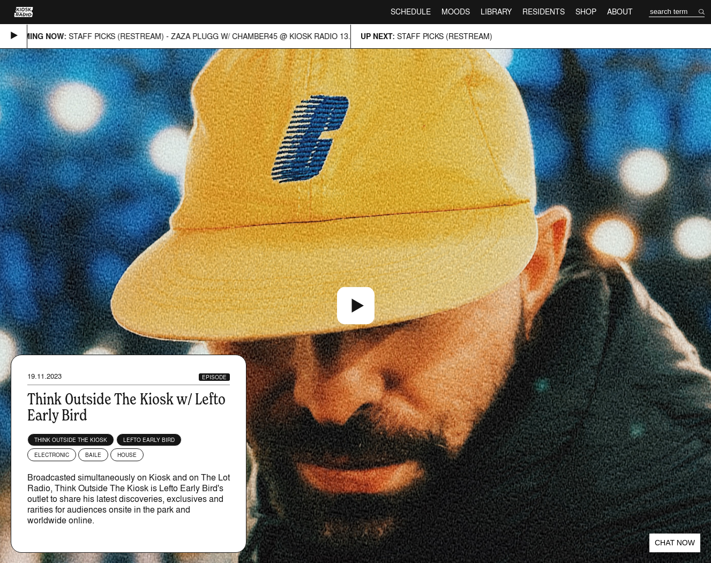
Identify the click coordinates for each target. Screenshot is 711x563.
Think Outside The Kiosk (70, 440)
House (127, 455)
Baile (93, 455)
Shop (585, 11)
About (620, 11)
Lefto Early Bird (149, 440)
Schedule (411, 11)
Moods (455, 11)
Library (496, 11)
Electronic (51, 455)
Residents (543, 11)
